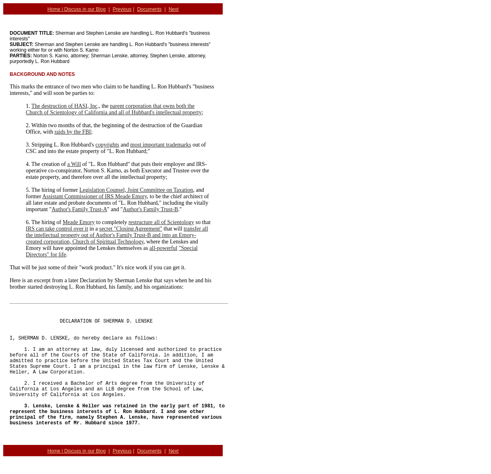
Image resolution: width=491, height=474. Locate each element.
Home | (55, 9)
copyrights (107, 145)
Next (174, 9)
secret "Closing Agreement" (130, 229)
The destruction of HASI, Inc (64, 106)
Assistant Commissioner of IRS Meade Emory (94, 196)
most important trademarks (160, 145)
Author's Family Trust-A (79, 209)
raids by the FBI (72, 132)
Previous (122, 9)
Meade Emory (79, 222)
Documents (149, 9)
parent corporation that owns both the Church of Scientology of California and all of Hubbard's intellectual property (114, 109)
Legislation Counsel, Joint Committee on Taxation (136, 190)
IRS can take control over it (57, 229)
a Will (74, 164)
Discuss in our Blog (85, 9)
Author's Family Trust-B (150, 209)
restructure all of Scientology (161, 222)
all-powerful (163, 248)
